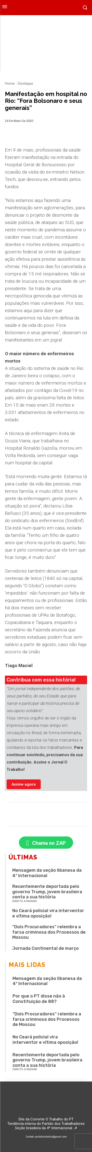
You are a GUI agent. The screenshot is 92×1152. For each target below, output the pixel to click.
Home (10, 83)
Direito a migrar (24, 901)
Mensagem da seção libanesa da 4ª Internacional (47, 873)
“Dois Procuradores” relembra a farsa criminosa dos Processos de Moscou (49, 932)
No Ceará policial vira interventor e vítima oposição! (48, 913)
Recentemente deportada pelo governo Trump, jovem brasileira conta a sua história (47, 892)
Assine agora (24, 784)
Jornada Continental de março (45, 948)
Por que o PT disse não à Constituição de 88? (39, 998)
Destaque (25, 83)
